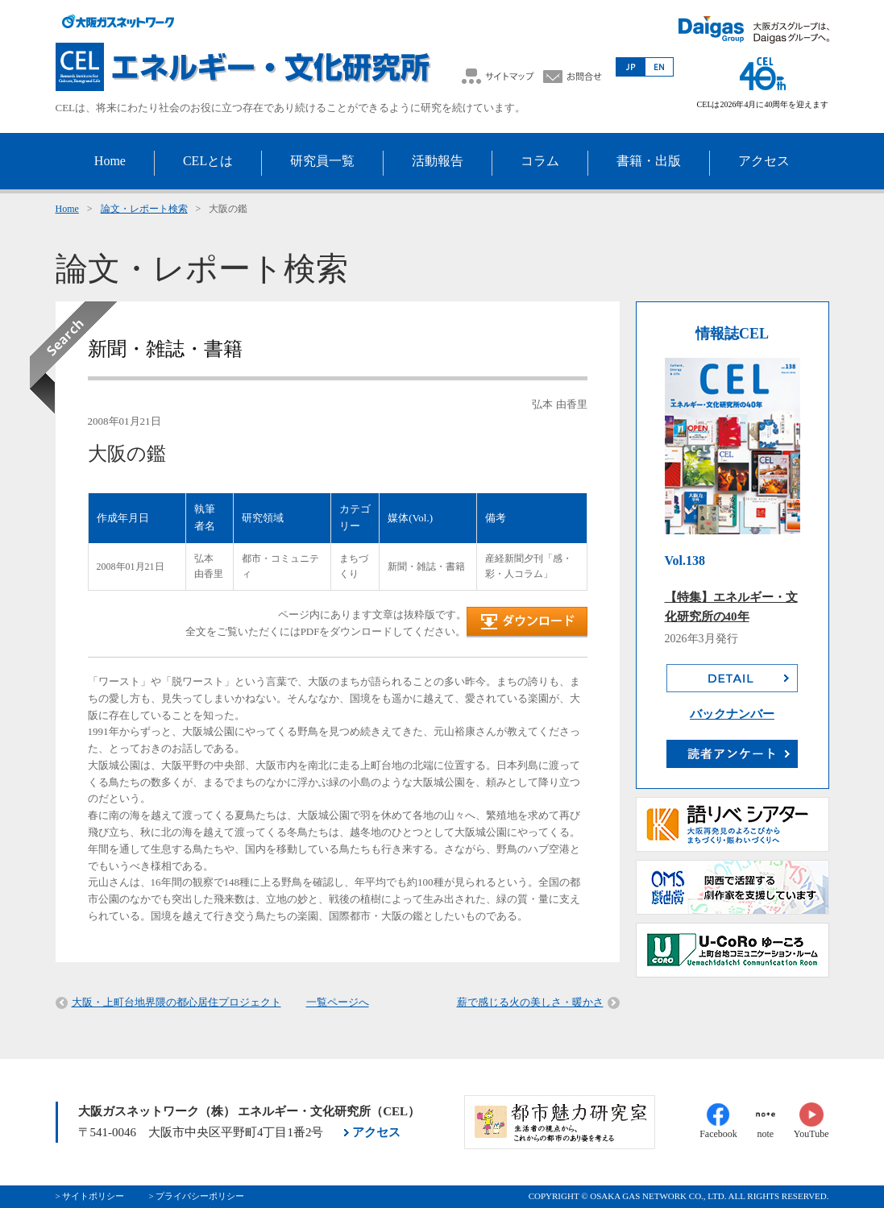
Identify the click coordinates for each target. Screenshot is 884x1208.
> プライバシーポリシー (196, 1196)
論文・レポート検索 (144, 208)
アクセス (376, 1132)
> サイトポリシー (90, 1196)
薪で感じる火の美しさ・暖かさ (530, 1002)
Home (67, 208)
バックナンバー (732, 714)
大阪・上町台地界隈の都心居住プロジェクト (176, 1002)
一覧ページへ (337, 1002)
